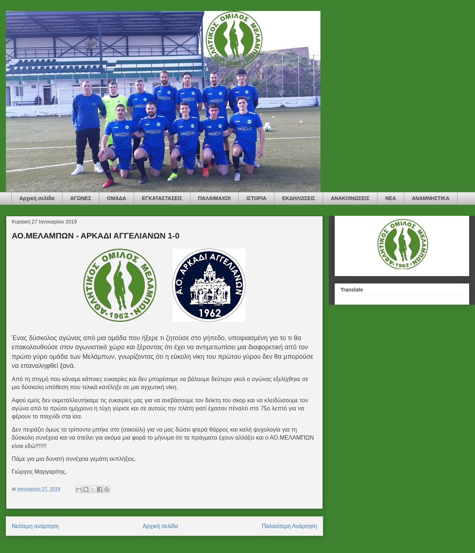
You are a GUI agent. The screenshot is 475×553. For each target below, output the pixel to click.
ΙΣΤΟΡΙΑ (256, 198)
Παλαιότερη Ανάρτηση (289, 526)
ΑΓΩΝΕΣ (80, 198)
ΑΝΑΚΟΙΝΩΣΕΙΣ (350, 198)
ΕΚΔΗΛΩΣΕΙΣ (298, 198)
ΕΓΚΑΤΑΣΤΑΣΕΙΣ (162, 198)
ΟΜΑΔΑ (116, 198)
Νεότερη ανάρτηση (35, 526)
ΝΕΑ (390, 198)
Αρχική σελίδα (36, 198)
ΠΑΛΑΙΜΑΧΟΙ (214, 198)
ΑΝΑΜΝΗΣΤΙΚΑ (430, 198)
